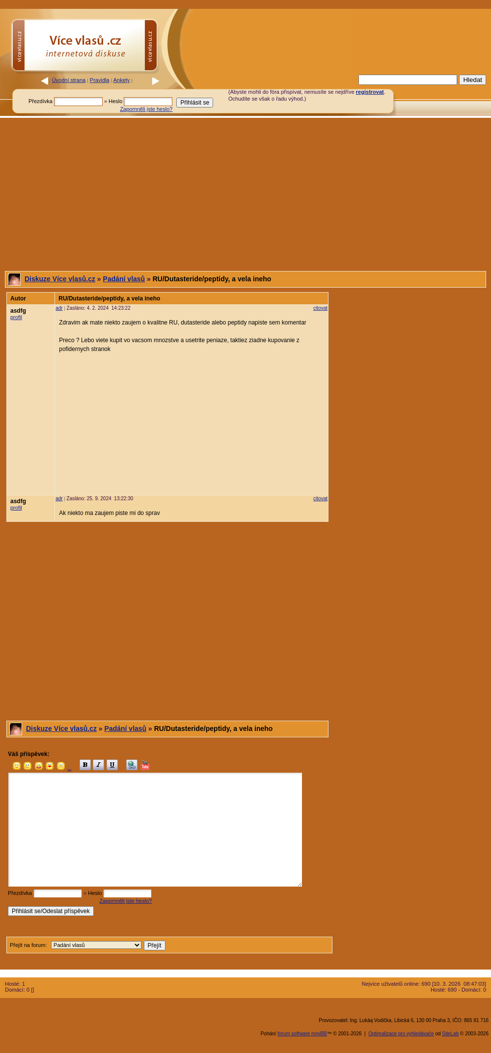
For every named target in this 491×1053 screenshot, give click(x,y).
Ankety (121, 80)
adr (58, 308)
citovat (320, 308)
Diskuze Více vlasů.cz (60, 279)
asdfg (18, 310)
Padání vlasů (124, 279)
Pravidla (99, 80)
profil (16, 317)
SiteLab (450, 1033)
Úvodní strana (68, 80)
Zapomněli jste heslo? (146, 109)
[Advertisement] (245, 194)
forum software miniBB (302, 1033)
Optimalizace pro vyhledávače (401, 1033)
